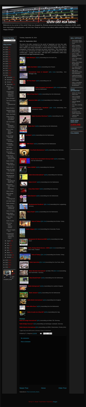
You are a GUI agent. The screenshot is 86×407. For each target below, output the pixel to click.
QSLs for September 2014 (10, 88)
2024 (6, 52)
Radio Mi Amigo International (10, 170)
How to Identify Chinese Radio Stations (76, 98)
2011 (6, 264)
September (10, 84)
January (9, 257)
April (8, 250)
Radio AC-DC (10, 167)
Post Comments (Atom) (33, 392)
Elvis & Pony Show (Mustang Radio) (9, 131)
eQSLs (37, 211)
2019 (6, 63)
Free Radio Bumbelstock (10, 152)
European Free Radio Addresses (76, 112)
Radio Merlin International (10, 214)
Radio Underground (10, 198)
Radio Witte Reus (9, 217)
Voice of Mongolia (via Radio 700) (10, 181)
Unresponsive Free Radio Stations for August (10, 236)
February (9, 255)
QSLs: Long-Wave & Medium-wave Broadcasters (77, 84)
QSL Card (52, 72)
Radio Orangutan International (10, 125)
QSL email (57, 87)
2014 (6, 75)
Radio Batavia (10, 173)
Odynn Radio (9, 191)
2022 (6, 56)
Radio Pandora (10, 108)
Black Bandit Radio (9, 194)
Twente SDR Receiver (75, 116)
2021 (6, 59)
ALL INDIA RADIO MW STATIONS (77, 67)
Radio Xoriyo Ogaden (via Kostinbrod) (10, 207)
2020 (6, 61)
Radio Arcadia (10, 220)
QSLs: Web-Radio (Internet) (77, 59)
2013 (6, 260)
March (8, 252)
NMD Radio (9, 149)
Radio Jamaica (10, 203)
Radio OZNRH (10, 161)
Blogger (55, 401)
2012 (6, 262)
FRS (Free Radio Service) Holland (9, 225)
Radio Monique (10, 98)
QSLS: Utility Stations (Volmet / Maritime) (76, 55)
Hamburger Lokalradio (9, 144)
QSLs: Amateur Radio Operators (76, 46)
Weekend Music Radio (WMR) (10, 111)
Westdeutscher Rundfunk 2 (10, 176)
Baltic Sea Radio (10, 114)
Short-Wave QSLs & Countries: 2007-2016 (77, 42)
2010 (6, 267)
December (10, 77)
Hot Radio (9, 147)
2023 (6, 54)
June (8, 245)
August (9, 240)
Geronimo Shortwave (9, 140)
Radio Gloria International (10, 164)
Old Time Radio (10, 121)
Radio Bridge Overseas (9, 136)
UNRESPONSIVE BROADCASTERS (77, 76)
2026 (6, 47)
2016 (6, 70)
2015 (6, 73)
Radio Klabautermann (10, 104)
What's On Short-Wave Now (76, 93)
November (10, 79)
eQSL (37, 57)
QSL (38, 320)
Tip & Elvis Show (10, 100)
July (8, 243)
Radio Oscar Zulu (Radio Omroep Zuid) (10, 157)
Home (43, 388)
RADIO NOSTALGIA (75, 79)
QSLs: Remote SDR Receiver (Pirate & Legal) (76, 50)
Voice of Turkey (10, 211)
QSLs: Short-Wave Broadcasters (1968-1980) (77, 64)
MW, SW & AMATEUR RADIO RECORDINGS (77, 72)
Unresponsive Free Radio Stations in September (10, 94)
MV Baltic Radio (10, 201)
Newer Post (24, 388)
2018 (6, 66)
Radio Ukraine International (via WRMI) (10, 118)
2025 (6, 49)
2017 (6, 68)
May (8, 247)
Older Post (63, 388)
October (9, 82)
